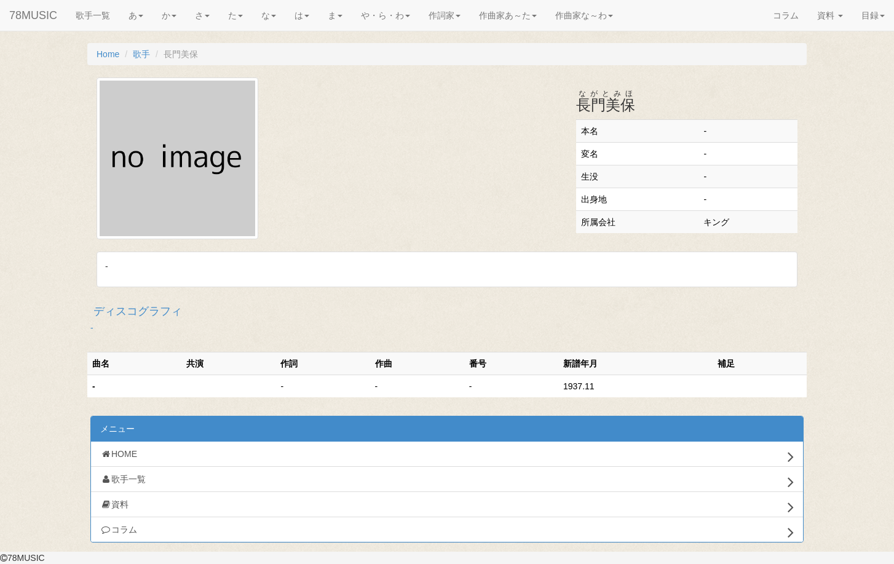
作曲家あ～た (508, 15)
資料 (830, 15)
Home (108, 54)
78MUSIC (33, 15)
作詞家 (445, 15)
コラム (786, 15)
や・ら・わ (385, 15)
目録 (873, 15)
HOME (447, 456)
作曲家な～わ (584, 15)
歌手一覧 (93, 15)
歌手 (141, 54)
